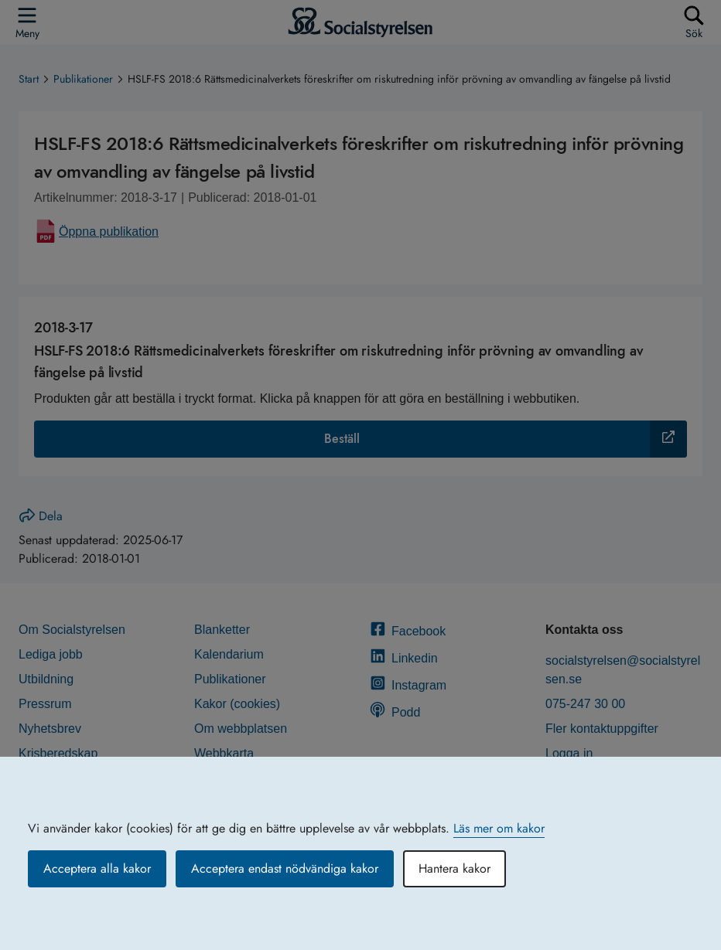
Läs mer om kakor (499, 828)
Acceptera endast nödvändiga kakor (284, 868)
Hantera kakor (454, 868)
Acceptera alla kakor (97, 868)
